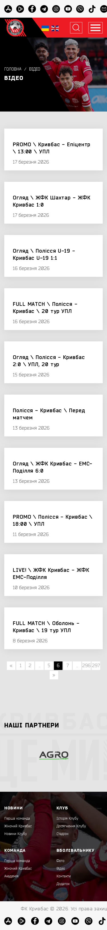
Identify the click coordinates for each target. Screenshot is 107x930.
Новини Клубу (15, 834)
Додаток (63, 884)
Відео (34, 69)
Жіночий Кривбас (18, 826)
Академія (11, 876)
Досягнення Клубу (71, 826)
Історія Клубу (67, 818)
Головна (12, 69)
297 (96, 666)
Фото (60, 861)
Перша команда (17, 818)
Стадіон (62, 834)
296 (86, 666)
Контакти (63, 876)
